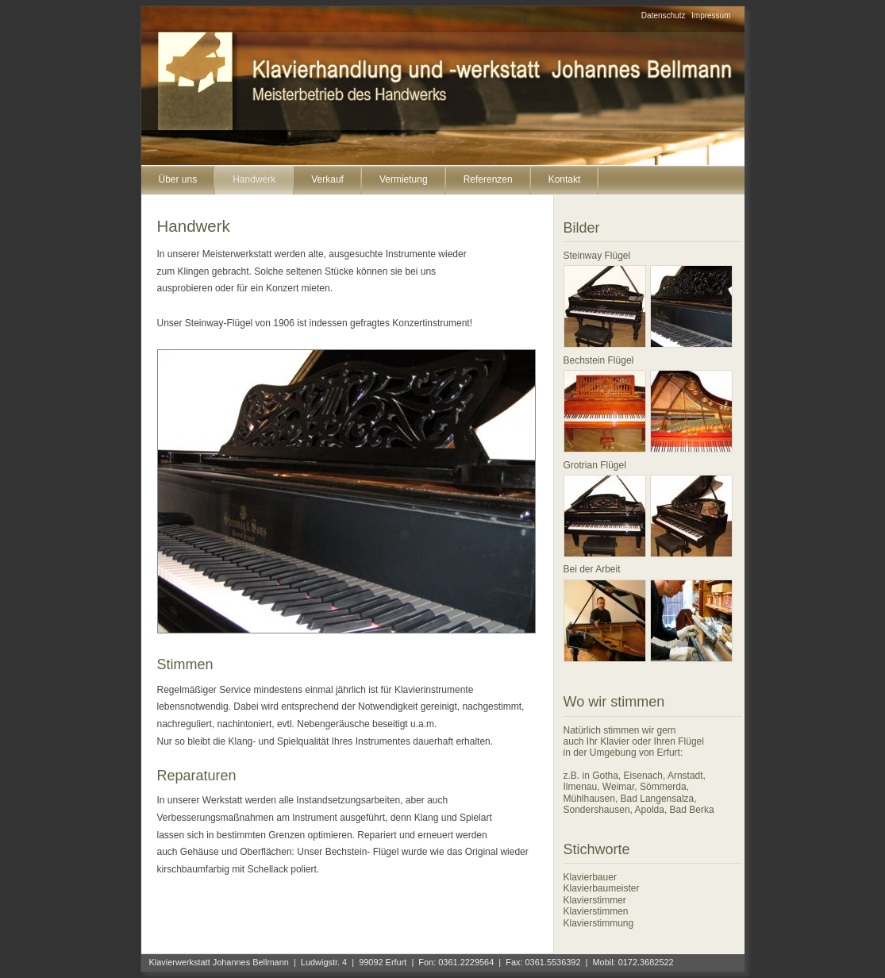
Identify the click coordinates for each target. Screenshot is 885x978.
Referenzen (488, 179)
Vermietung (403, 179)
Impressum (710, 15)
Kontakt (564, 179)
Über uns (178, 179)
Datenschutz (663, 15)
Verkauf (327, 179)
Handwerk (254, 179)
